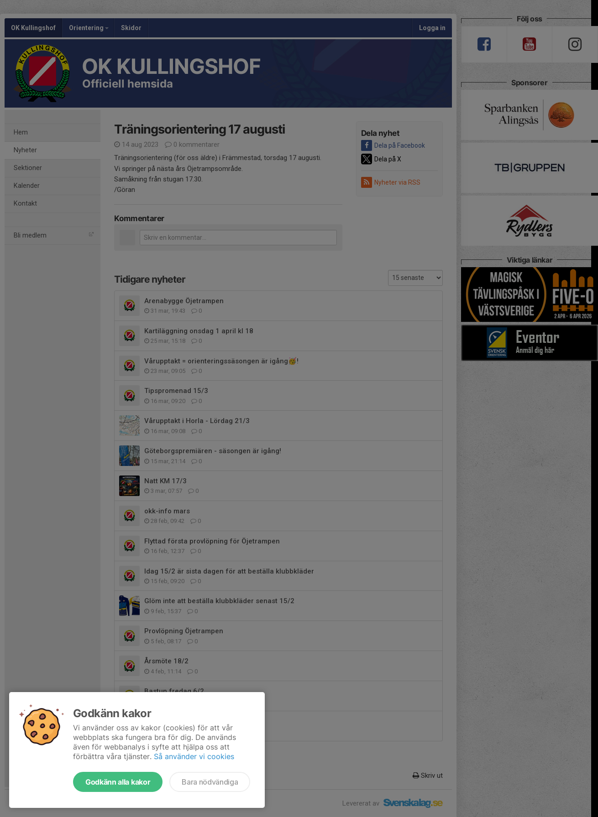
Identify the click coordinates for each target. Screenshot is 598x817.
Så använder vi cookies (194, 756)
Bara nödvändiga (210, 781)
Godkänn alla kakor (117, 781)
